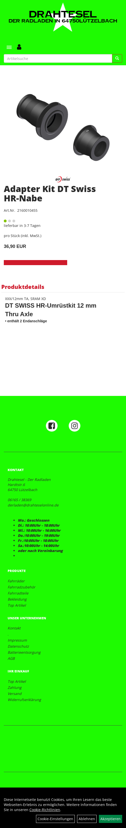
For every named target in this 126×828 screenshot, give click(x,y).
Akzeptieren (110, 818)
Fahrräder (16, 581)
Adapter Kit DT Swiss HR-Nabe (50, 193)
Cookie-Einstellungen (55, 818)
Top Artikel (17, 605)
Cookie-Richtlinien (44, 809)
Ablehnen (87, 818)
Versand (15, 693)
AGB (11, 658)
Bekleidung (17, 599)
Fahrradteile (18, 593)
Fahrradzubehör (21, 587)
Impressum (17, 640)
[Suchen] (117, 58)
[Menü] (9, 47)
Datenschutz (18, 646)
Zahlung (15, 687)
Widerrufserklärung (24, 699)
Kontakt (14, 628)
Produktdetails (22, 286)
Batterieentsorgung (24, 652)
